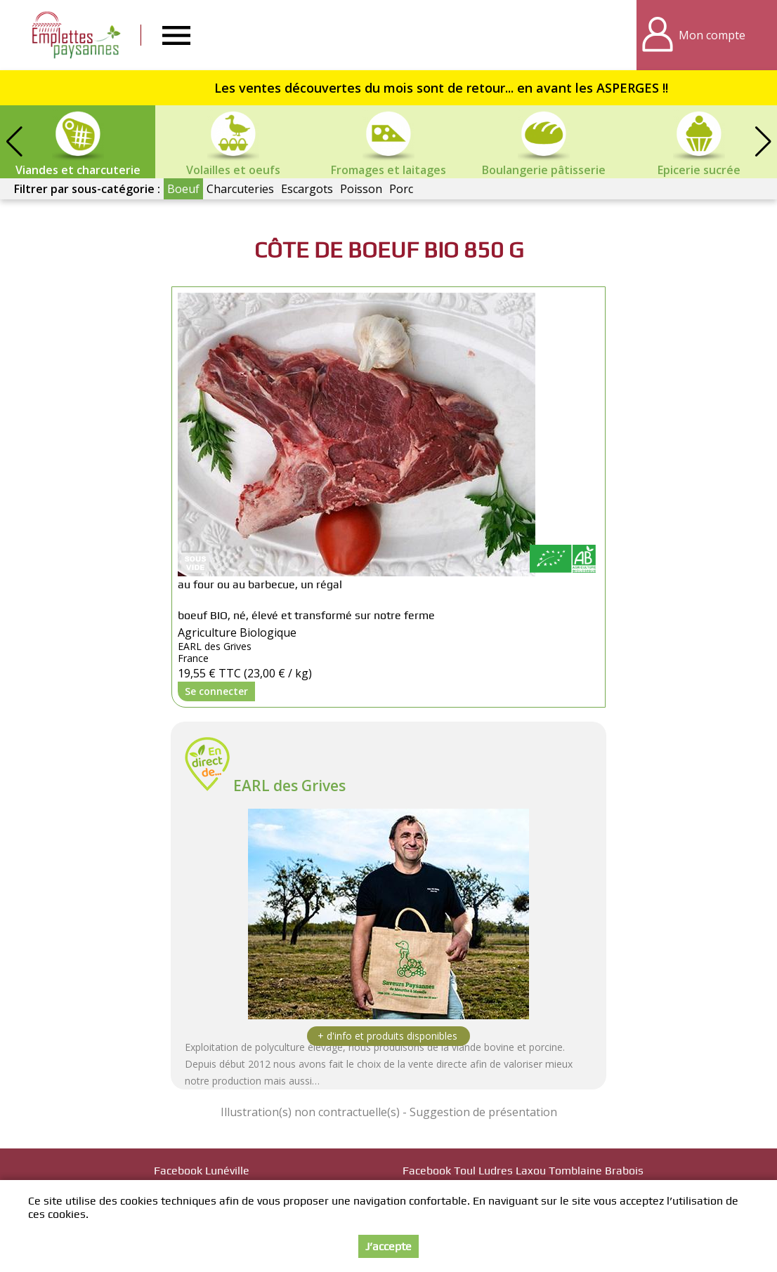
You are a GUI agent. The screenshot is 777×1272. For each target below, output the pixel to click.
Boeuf (183, 189)
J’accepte (388, 1247)
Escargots (307, 189)
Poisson (361, 189)
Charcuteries (240, 189)
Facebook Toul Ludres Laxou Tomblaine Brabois (523, 1170)
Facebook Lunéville (201, 1170)
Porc (401, 189)
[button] (763, 141)
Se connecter (216, 691)
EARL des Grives (289, 785)
